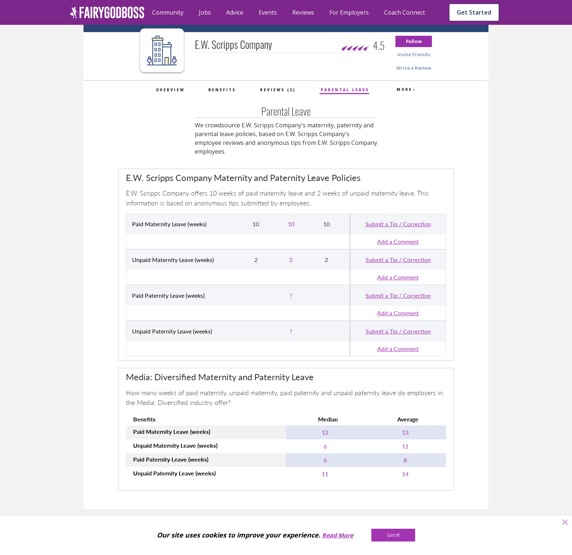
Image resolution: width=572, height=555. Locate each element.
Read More (337, 535)
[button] (413, 41)
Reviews (303, 12)
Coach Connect (404, 12)
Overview (170, 89)
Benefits (222, 89)
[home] (107, 12)
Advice (234, 12)
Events (268, 12)
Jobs (205, 12)
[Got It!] (393, 535)
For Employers (349, 12)
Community (167, 12)
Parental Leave (345, 89)
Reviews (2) (277, 89)
